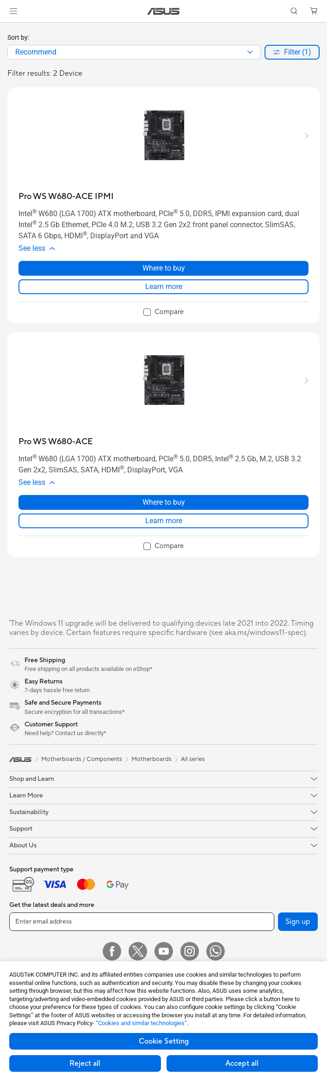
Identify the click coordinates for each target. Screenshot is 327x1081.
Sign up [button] (297, 921)
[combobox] (134, 52)
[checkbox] (163, 312)
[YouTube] (163, 951)
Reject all (84, 1063)
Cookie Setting (164, 1041)
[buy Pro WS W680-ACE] (56, 441)
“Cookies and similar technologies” (141, 1023)
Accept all (242, 1063)
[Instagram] (189, 951)
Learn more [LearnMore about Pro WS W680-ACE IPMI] (163, 286)
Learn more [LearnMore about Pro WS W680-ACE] (163, 520)
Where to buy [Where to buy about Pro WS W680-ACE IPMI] (163, 268)
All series (193, 759)
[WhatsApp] (215, 951)
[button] (13, 11)
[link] (163, 11)
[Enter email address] (141, 921)
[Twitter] (138, 951)
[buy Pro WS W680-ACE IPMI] (66, 196)
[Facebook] (112, 951)
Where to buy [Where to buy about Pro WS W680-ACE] (163, 502)
